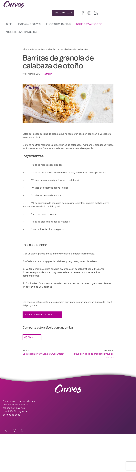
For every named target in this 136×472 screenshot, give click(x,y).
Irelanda (84, 456)
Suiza (85, 462)
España (71, 462)
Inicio (9, 24)
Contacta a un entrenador (38, 314)
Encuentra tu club (58, 24)
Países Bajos (73, 466)
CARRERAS (9, 453)
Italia (79, 462)
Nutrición (48, 74)
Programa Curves (29, 24)
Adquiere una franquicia (21, 32)
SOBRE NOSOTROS (13, 457)
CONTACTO (9, 450)
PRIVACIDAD (42, 450)
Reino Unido (73, 456)
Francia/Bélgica (75, 459)
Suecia (93, 462)
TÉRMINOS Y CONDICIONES (50, 453)
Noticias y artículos (89, 24)
